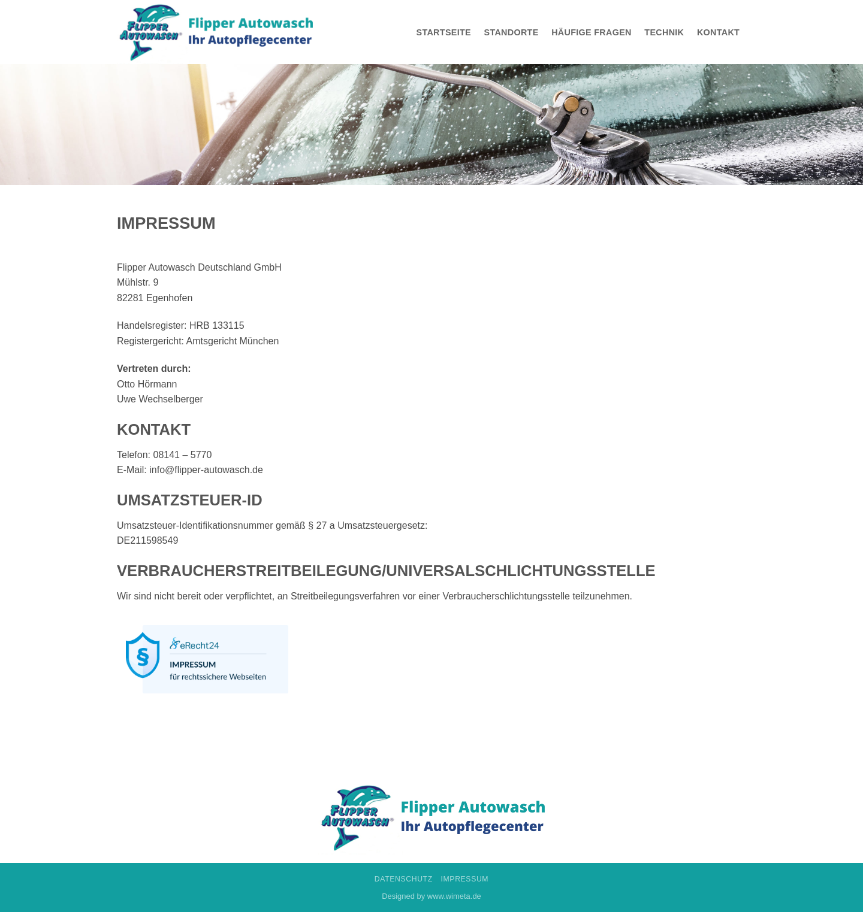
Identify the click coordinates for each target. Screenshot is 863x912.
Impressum (465, 879)
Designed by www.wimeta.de (431, 896)
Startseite (444, 32)
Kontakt (718, 32)
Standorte (511, 32)
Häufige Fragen (591, 32)
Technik (664, 32)
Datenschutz (404, 879)
